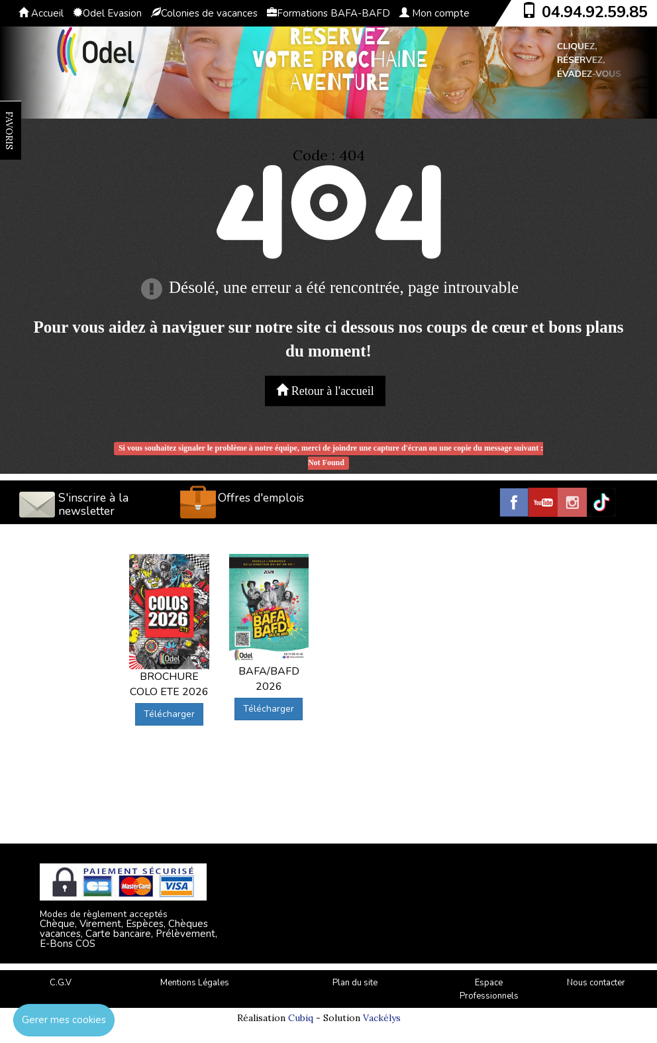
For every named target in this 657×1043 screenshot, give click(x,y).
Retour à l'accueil (325, 391)
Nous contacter (596, 983)
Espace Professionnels (489, 990)
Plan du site (355, 983)
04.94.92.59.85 (595, 12)
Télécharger (169, 714)
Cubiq (300, 1018)
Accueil (41, 13)
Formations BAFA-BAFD (328, 13)
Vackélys (382, 1018)
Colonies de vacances (204, 13)
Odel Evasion (107, 13)
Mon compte (434, 13)
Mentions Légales (194, 983)
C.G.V (61, 983)
